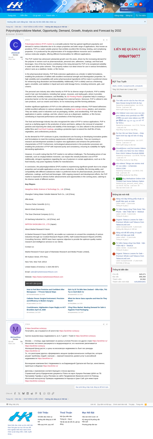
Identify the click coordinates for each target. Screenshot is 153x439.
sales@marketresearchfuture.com (44, 272)
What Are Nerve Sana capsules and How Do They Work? (87, 299)
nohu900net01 (140, 282)
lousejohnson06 (128, 86)
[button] (42, 15)
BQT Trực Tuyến (119, 82)
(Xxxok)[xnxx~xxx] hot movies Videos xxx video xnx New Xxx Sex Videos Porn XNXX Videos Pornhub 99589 (131, 150)
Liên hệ (93, 404)
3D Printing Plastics (74, 97)
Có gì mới (37, 15)
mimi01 (120, 86)
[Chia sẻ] (103, 40)
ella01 (114, 86)
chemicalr (11, 34)
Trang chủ (12, 15)
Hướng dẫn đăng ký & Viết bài (126, 229)
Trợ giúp (131, 404)
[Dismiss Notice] (145, 22)
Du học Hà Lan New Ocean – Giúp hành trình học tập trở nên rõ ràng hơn (130, 135)
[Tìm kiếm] (133, 9)
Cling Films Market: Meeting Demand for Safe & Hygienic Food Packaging (87, 308)
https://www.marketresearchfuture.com (48, 277)
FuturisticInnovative (34, 294)
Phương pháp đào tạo (89, 424)
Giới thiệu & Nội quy (123, 263)
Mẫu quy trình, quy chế (46, 424)
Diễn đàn (24, 15)
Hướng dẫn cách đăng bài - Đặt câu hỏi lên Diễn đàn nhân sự (31, 22)
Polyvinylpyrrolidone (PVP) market (38, 44)
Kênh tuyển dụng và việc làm (126, 109)
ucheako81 (139, 86)
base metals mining (79, 109)
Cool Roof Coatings (46, 129)
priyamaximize (74, 312)
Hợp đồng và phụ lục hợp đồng (126, 130)
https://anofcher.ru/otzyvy (37, 328)
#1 (107, 40)
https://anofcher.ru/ (99, 341)
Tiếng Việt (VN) (12, 404)
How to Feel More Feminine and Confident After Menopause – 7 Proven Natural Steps (45, 291)
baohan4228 (73, 294)
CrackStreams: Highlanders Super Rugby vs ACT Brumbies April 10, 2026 (46, 308)
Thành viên (50, 15)
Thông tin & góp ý (122, 206)
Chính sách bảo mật (120, 404)
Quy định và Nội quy (104, 404)
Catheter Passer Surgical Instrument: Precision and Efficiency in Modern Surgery (45, 299)
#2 (107, 324)
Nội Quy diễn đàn (66, 416)
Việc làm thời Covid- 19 (124, 188)
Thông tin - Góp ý (66, 419)
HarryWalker (73, 303)
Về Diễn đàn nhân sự (45, 417)
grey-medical (32, 303)
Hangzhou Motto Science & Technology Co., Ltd (44, 189)
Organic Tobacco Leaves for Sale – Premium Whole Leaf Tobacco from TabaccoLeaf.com (130, 222)
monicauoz (31, 312)
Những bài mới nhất (120, 195)
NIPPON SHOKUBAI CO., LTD (37, 224)
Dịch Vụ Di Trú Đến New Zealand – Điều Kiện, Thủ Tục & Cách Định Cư (87, 291)
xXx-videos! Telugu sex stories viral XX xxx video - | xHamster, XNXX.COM (130, 165)
